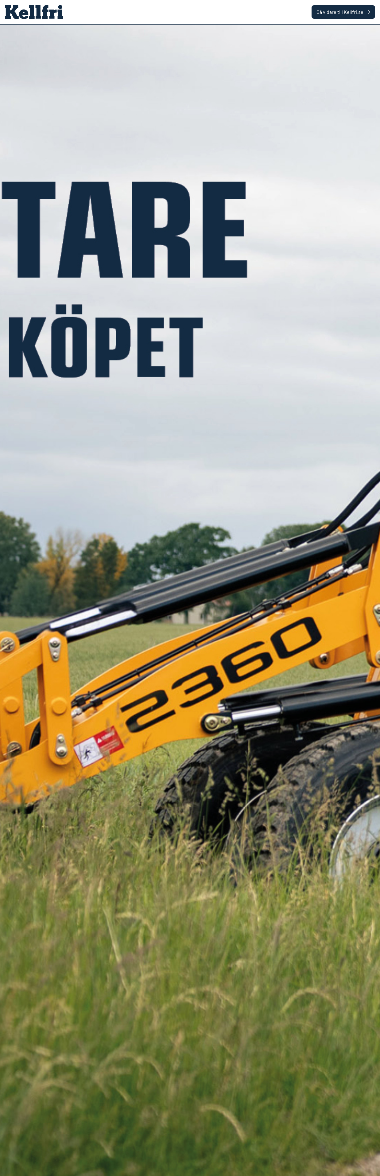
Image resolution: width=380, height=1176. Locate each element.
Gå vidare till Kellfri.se (343, 12)
